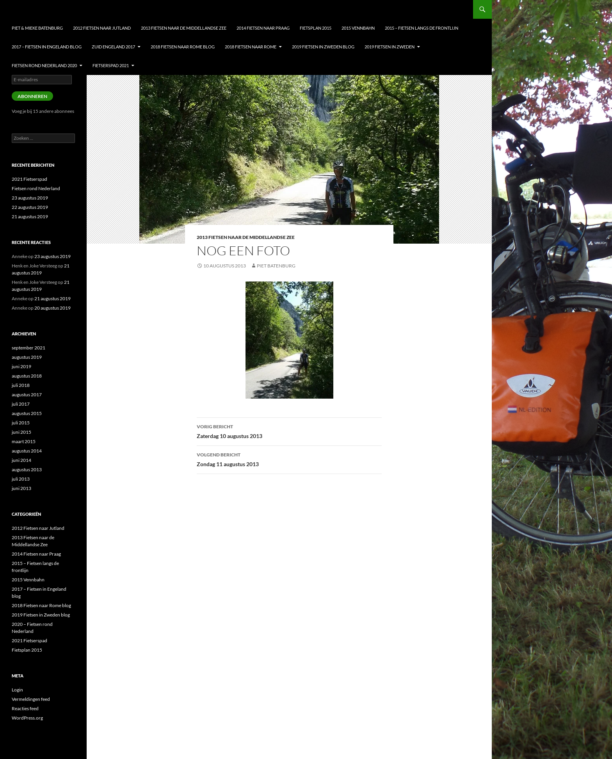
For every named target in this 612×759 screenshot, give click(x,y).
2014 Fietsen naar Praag (263, 27)
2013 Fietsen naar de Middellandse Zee (183, 27)
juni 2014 (21, 460)
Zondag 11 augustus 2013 (289, 458)
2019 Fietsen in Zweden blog (323, 46)
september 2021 (28, 348)
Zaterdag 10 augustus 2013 (289, 430)
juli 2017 (21, 404)
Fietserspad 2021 (111, 65)
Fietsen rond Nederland (36, 188)
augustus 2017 (27, 394)
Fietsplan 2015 (315, 27)
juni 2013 (21, 488)
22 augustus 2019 (30, 207)
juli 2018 (21, 385)
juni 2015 (21, 432)
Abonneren (32, 96)
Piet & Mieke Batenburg (37, 27)
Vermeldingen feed (31, 699)
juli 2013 (21, 479)
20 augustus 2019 (52, 308)
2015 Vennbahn (358, 27)
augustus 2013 (27, 469)
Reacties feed (25, 708)
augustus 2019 (27, 357)
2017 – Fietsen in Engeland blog (47, 46)
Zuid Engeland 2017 (113, 46)
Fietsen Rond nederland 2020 (44, 65)
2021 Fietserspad (29, 179)
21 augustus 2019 (30, 216)
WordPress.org (27, 718)
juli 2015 (21, 423)
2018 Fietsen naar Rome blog (183, 46)
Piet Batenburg (276, 266)
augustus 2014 (27, 451)
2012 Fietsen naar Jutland (102, 27)
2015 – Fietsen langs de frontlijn (421, 27)
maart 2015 (24, 441)
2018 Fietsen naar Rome (250, 46)
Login (17, 690)
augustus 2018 (27, 376)
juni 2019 (21, 366)
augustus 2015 (27, 413)
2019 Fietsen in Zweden (390, 46)
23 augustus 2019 (30, 198)
